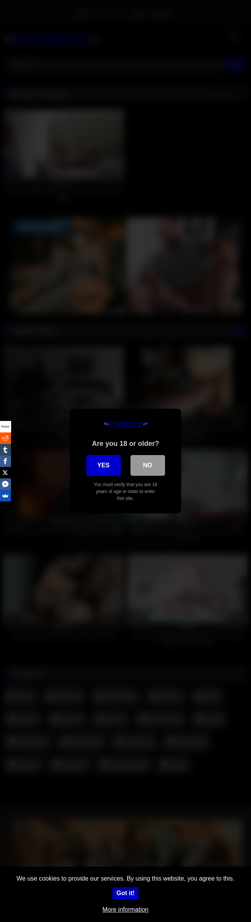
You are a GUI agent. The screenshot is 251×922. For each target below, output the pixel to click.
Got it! (125, 893)
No (147, 465)
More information (125, 909)
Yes (103, 465)
